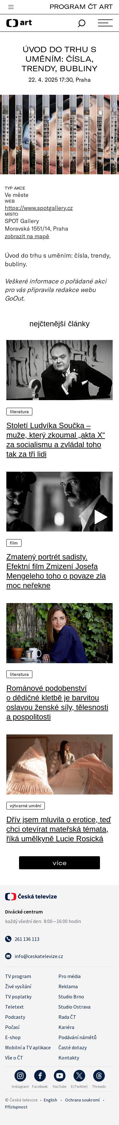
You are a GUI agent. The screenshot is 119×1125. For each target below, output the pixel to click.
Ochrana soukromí (82, 1100)
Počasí (12, 1027)
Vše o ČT (14, 1057)
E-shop (13, 1037)
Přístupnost (16, 1107)
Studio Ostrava (74, 1006)
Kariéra (66, 1027)
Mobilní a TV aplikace (28, 1047)
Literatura (19, 411)
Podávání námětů (77, 1037)
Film (14, 543)
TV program (18, 976)
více (60, 863)
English (50, 1100)
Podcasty (15, 1017)
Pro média (69, 976)
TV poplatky (18, 996)
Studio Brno (71, 996)
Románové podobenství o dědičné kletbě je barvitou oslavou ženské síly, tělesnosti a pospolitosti (57, 702)
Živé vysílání (18, 986)
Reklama (68, 986)
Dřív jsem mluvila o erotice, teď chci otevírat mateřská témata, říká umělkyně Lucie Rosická (58, 829)
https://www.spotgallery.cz (39, 207)
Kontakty (68, 1057)
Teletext (14, 1006)
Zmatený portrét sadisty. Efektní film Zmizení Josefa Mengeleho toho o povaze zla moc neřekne (56, 571)
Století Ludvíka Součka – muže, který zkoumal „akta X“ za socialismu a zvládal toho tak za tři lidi (55, 439)
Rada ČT (67, 1017)
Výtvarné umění (25, 806)
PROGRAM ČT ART (81, 6)
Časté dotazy (72, 1047)
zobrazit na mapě (27, 236)
